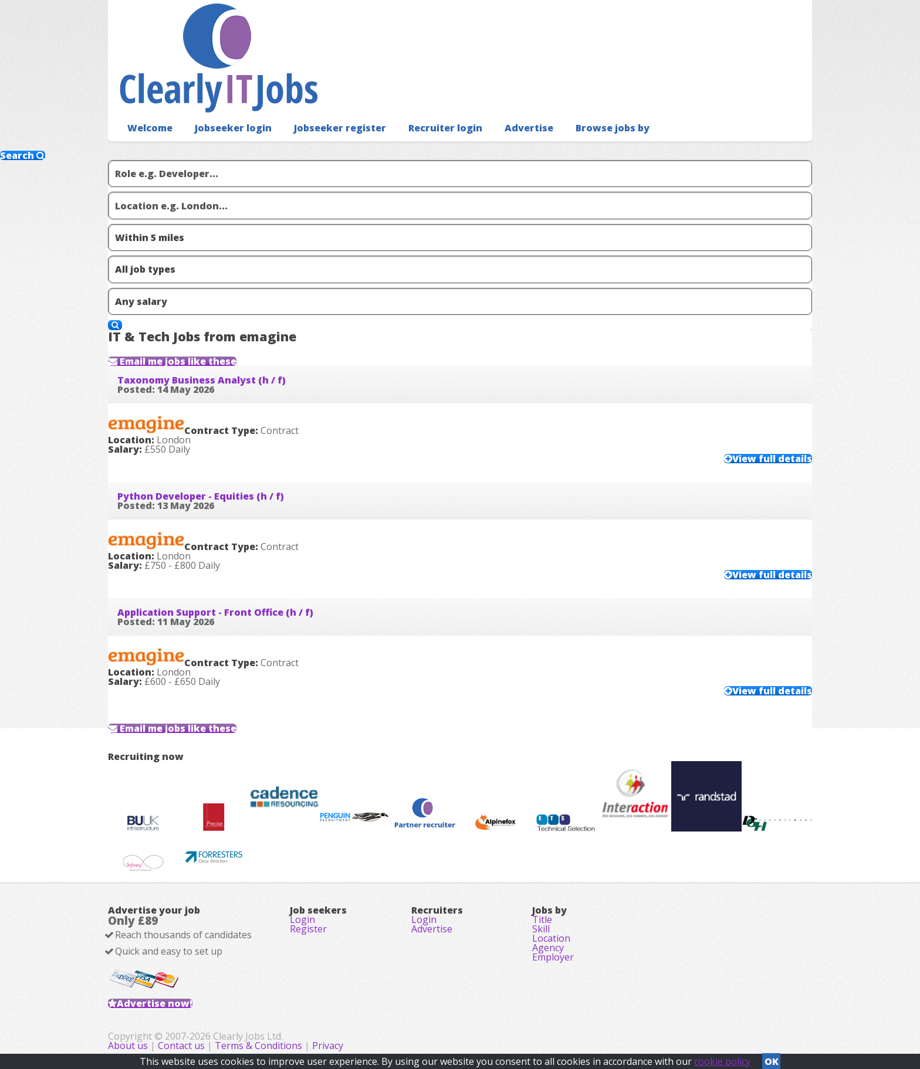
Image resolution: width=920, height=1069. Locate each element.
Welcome (149, 127)
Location (551, 938)
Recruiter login (445, 127)
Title (542, 919)
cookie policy (722, 1061)
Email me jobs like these (176, 361)
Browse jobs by (613, 127)
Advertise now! (154, 1003)
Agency (548, 947)
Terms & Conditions (258, 1045)
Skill (541, 928)
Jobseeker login (233, 127)
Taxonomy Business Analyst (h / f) (201, 380)
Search (22, 155)
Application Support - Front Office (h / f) (215, 612)
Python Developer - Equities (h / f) (200, 496)
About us (129, 1045)
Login (302, 919)
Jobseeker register (340, 127)
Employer (553, 957)
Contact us (182, 1045)
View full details (772, 458)
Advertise (529, 127)
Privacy (327, 1045)
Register (308, 928)
